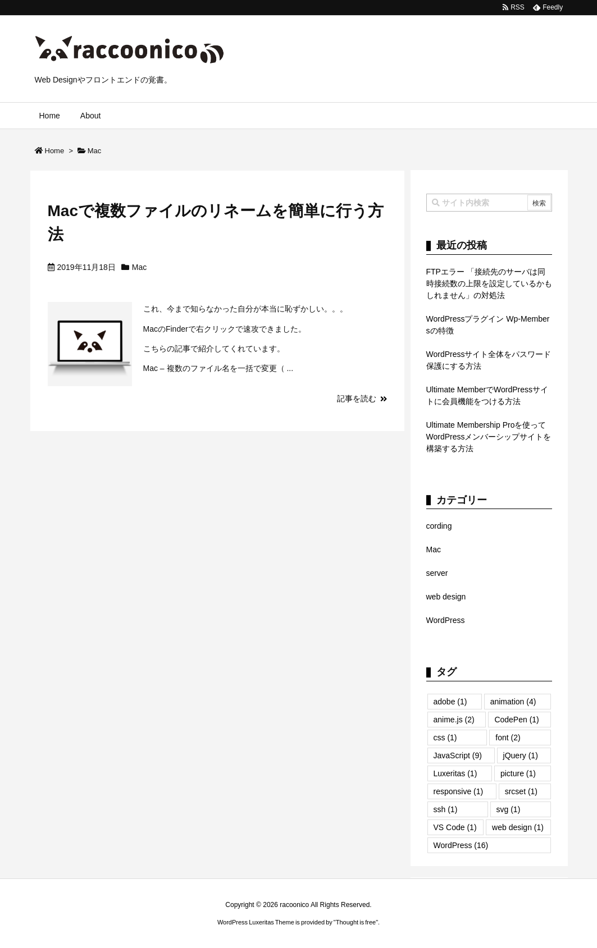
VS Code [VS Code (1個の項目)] (455, 827)
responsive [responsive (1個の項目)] (459, 791)
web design (446, 596)
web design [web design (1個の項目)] (518, 827)
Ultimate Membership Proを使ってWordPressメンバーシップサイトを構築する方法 (489, 436)
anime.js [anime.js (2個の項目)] (454, 719)
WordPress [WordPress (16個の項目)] (461, 845)
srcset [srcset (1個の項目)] (521, 791)
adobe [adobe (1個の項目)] (450, 701)
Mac (139, 267)
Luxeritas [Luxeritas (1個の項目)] (455, 773)
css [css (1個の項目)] (445, 737)
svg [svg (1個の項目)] (508, 809)
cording (439, 525)
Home (55, 150)
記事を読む (356, 398)
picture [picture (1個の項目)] (518, 773)
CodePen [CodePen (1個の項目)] (516, 719)
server (437, 573)
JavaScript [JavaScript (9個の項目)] (458, 755)
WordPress (445, 620)
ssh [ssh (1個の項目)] (446, 809)
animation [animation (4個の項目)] (513, 701)
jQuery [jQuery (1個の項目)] (520, 755)
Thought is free (356, 922)
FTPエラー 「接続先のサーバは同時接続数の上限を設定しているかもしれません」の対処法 (489, 283)
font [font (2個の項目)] (507, 737)
